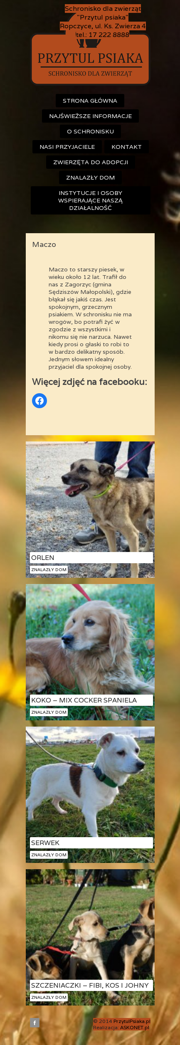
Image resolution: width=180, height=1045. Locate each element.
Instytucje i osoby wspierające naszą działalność (90, 200)
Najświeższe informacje (90, 116)
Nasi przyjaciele (67, 146)
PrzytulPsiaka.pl (131, 1021)
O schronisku (90, 131)
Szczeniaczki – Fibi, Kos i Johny (90, 985)
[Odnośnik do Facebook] (39, 400)
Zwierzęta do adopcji (90, 162)
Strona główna (90, 100)
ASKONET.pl (134, 1027)
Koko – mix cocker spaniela (84, 700)
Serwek (45, 842)
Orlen (42, 557)
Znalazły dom (90, 177)
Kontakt (126, 146)
